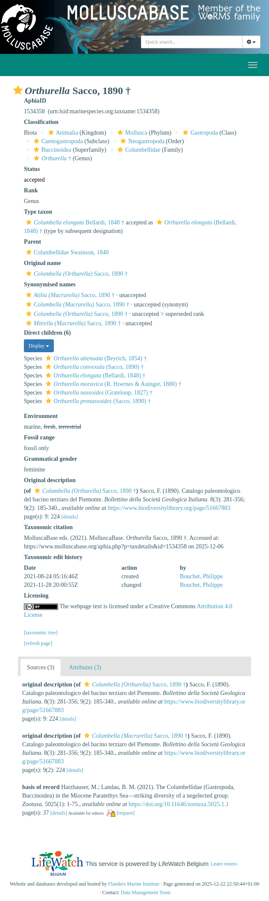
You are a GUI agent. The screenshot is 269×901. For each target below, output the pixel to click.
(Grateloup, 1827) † (98, 392)
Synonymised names (50, 284)
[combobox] (192, 41)
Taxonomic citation (48, 527)
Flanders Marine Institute (133, 884)
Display (39, 346)
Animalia (62, 133)
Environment (41, 416)
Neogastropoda (141, 141)
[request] (125, 813)
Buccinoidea (51, 150)
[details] (69, 517)
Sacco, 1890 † (76, 274)
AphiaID (35, 100)
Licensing (36, 595)
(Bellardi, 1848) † (94, 375)
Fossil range (39, 437)
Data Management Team (146, 892)
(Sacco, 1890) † (93, 367)
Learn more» (224, 863)
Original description (50, 480)
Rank (31, 190)
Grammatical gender (50, 459)
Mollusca (131, 133)
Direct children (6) (47, 333)
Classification (41, 122)
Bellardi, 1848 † (74, 222)
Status (32, 169)
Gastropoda (199, 133)
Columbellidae (137, 150)
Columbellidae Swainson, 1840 (66, 252)
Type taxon (38, 212)
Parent (32, 241)
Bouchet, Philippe (201, 576)
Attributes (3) (85, 667)
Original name (42, 263)
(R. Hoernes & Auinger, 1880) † (112, 384)
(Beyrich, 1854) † (95, 358)
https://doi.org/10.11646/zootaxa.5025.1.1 (179, 804)
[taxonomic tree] (41, 633)
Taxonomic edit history (53, 557)
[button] (18, 90)
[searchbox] (191, 42)
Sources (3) (40, 667)
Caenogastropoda (57, 141)
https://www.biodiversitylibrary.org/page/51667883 (169, 508)
